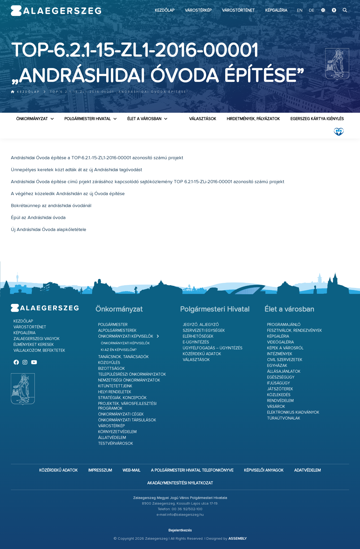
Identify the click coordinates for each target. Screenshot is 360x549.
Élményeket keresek (34, 345)
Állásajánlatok (284, 372)
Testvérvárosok (115, 444)
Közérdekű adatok (202, 354)
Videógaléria (280, 342)
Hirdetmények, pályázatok (253, 119)
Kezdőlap (164, 10)
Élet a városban (144, 119)
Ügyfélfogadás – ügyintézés (212, 348)
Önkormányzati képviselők (125, 336)
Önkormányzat (32, 119)
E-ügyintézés (196, 342)
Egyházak (277, 366)
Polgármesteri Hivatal (87, 119)
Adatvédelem (307, 470)
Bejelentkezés (180, 530)
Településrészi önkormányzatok (132, 374)
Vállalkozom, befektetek (39, 351)
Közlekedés (278, 395)
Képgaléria (276, 10)
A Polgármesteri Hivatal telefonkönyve (192, 470)
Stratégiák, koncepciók (122, 398)
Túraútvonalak (283, 418)
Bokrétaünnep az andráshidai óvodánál (51, 205)
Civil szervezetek (284, 360)
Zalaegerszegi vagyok (37, 339)
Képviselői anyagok (264, 470)
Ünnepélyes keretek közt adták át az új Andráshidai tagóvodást (76, 169)
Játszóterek (280, 389)
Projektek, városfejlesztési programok (127, 406)
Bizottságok (111, 369)
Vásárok (276, 407)
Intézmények (279, 354)
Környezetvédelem (117, 432)
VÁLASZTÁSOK (202, 119)
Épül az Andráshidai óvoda (38, 217)
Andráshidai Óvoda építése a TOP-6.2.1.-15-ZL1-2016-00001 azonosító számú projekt (97, 158)
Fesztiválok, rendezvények (294, 331)
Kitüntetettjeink (115, 386)
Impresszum (100, 470)
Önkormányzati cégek (121, 414)
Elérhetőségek (198, 336)
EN (299, 11)
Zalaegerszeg (56, 10)
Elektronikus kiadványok (293, 412)
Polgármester (113, 325)
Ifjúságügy (278, 383)
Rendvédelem (280, 401)
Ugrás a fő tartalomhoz (336, 2)
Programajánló (284, 325)
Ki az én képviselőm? (118, 350)
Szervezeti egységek (204, 331)
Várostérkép (198, 10)
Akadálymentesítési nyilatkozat (180, 483)
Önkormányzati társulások (127, 420)
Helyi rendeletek (114, 392)
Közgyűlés (109, 363)
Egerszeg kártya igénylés (317, 119)
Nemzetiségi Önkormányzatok (129, 380)
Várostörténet (238, 10)
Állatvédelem (112, 438)
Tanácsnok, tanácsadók (123, 357)
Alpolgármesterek (117, 331)
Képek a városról (285, 348)
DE (311, 11)
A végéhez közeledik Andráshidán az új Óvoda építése (68, 193)
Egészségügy (280, 377)
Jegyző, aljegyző (201, 325)
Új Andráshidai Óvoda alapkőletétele (48, 229)
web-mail (131, 470)
